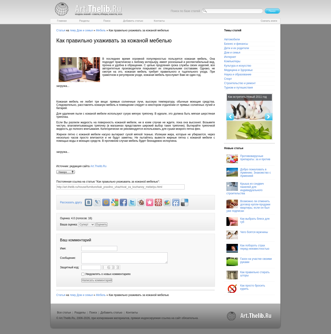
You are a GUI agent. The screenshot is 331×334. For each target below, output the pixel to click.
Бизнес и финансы (236, 43)
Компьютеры (232, 61)
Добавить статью (111, 312)
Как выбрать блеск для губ (247, 221)
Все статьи (64, 312)
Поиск (93, 312)
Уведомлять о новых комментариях (106, 274)
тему (73, 30)
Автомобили (232, 39)
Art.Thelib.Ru (98, 166)
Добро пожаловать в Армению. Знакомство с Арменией (248, 172)
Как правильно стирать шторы (248, 275)
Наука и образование (237, 74)
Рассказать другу (71, 202)
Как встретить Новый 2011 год (247, 96)
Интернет (230, 57)
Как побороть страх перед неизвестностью (247, 248)
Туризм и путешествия (238, 87)
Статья (60, 30)
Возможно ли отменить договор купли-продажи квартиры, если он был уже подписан (248, 206)
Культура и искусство (237, 65)
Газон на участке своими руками (249, 261)
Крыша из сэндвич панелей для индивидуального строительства (245, 188)
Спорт (228, 78)
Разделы (80, 312)
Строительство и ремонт (240, 83)
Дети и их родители (236, 48)
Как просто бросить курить (245, 288)
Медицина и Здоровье (238, 70)
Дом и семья (85, 30)
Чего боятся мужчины (247, 235)
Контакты (132, 312)
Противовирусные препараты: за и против (248, 158)
